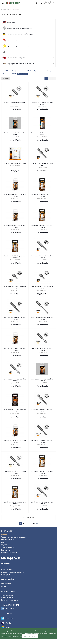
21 (34, 523)
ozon (3, 587)
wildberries (6, 583)
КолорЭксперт (47, 71)
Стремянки (11, 52)
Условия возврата (7, 547)
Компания (5, 563)
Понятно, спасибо (30, 636)
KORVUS (29, 71)
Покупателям (7, 531)
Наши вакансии (6, 569)
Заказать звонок (7, 595)
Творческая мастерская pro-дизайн (13, 537)
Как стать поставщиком (9, 600)
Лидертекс (37, 71)
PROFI (14, 74)
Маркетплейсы (7, 579)
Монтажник (6, 74)
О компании (5, 567)
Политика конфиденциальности (12, 572)
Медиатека (5, 545)
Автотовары (11, 22)
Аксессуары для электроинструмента (19, 28)
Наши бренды (6, 575)
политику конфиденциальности (13, 636)
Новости (4, 542)
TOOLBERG (6, 71)
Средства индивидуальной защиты (19, 46)
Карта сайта (5, 550)
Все (37, 523)
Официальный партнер (9, 552)
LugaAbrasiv (20, 71)
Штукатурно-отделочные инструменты (20, 63)
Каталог (4, 534)
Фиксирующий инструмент (16, 58)
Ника (13, 71)
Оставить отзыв (7, 598)
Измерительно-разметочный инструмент (21, 34)
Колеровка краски (7, 539)
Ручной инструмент (13, 40)
